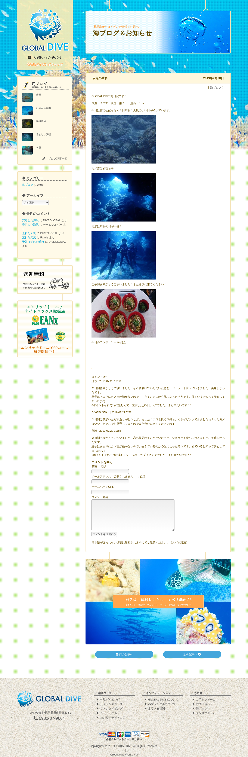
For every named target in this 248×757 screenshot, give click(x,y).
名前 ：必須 (99, 466)
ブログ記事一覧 (57, 158)
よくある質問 (156, 708)
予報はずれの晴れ (33, 241)
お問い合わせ (204, 704)
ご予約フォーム (206, 699)
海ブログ (27, 184)
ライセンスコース (111, 704)
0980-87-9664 (49, 718)
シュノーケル (108, 713)
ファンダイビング (111, 708)
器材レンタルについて (162, 704)
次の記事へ (192, 660)
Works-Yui (131, 754)
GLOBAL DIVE (123, 746)
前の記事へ (124, 660)
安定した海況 (30, 220)
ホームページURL (103, 486)
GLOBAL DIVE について (163, 699)
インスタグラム (206, 713)
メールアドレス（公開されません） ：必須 (118, 476)
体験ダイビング (110, 699)
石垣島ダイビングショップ (45, 64)
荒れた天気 (29, 233)
